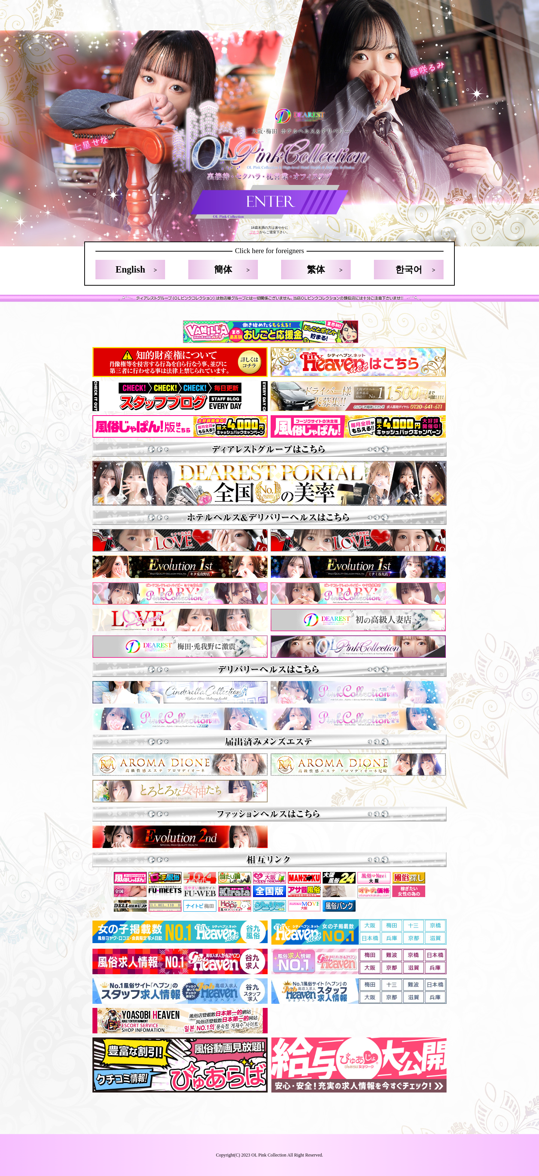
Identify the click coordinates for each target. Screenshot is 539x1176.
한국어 (408, 269)
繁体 (316, 269)
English (130, 269)
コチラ (254, 232)
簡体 (223, 269)
